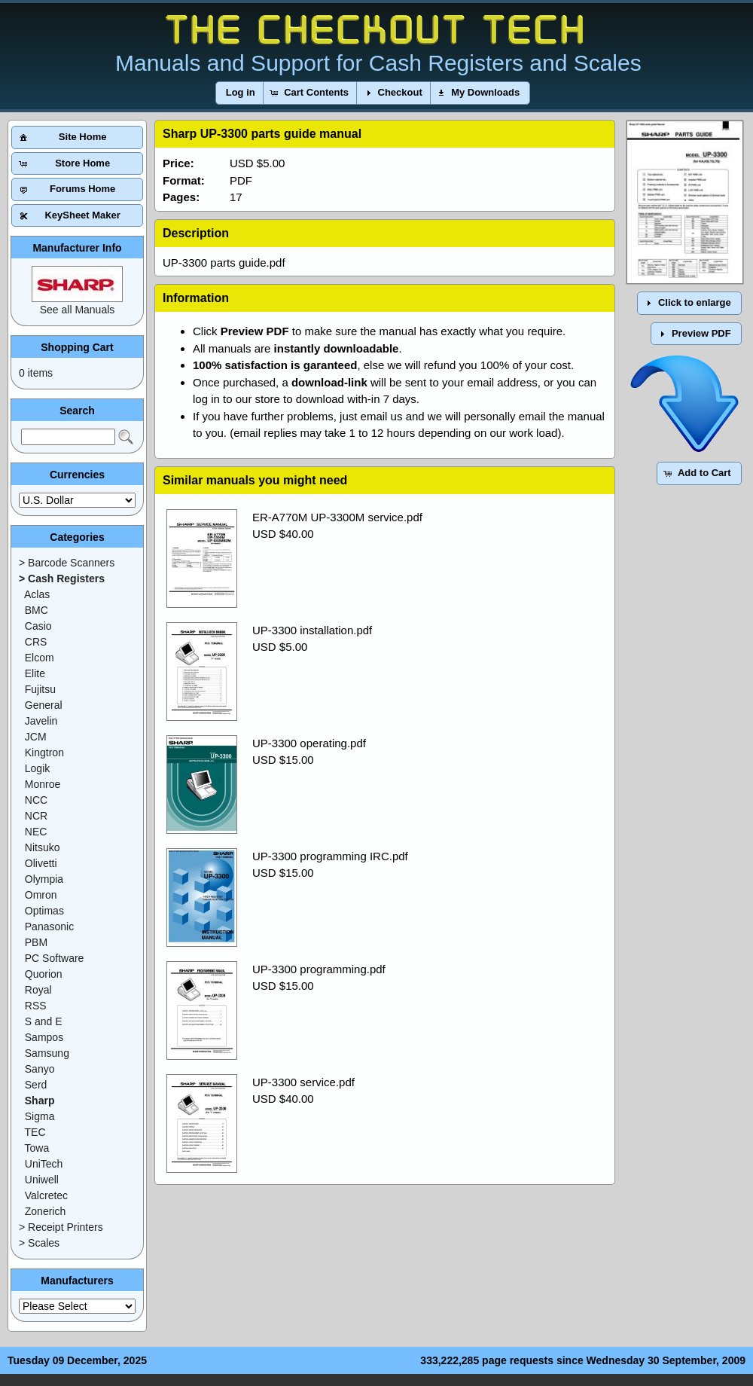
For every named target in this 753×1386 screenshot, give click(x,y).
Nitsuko (42, 847)
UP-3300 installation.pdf (312, 630)
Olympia (44, 879)
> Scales (39, 1243)
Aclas (37, 594)
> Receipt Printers (61, 1227)
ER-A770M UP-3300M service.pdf (337, 517)
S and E (43, 1021)
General (43, 705)
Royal (38, 990)
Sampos (44, 1037)
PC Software (54, 958)
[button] (240, 93)
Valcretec (46, 1195)
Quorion (43, 974)
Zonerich (45, 1211)
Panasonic (49, 926)
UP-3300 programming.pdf (319, 969)
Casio (38, 626)
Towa (37, 1148)
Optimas (44, 911)
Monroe (42, 784)
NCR (36, 816)
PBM (36, 942)
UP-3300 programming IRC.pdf (330, 856)
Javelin (41, 721)
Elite (35, 673)
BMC (36, 610)
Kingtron (44, 752)
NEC (36, 832)
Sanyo (40, 1069)
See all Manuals (77, 310)
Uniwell (42, 1180)
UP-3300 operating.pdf (309, 743)
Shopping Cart (77, 347)
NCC (36, 800)
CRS (36, 642)
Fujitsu (40, 689)
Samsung (47, 1053)
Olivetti (41, 863)
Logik (37, 768)
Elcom (39, 658)
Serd (36, 1085)
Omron (41, 895)
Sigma (40, 1116)
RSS (36, 1006)
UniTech (44, 1164)
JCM (36, 737)
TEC (35, 1132)
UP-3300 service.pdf (303, 1082)
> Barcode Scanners (66, 563)
